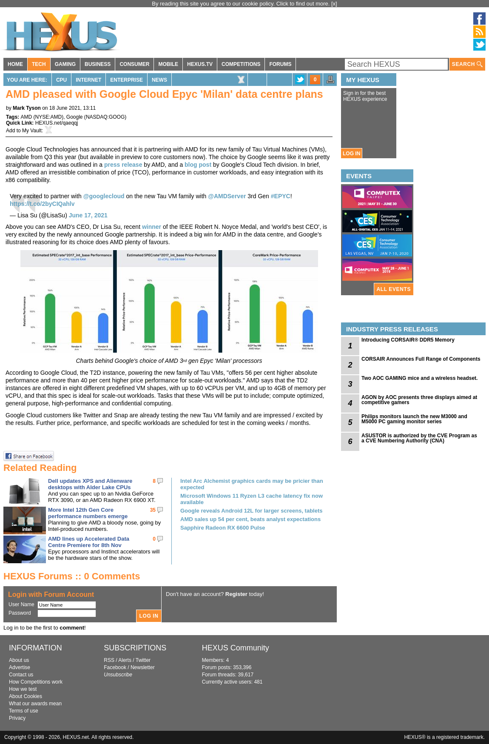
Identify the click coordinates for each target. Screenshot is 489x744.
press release (123, 164)
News (159, 80)
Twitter (143, 660)
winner (151, 226)
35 (153, 510)
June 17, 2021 (88, 215)
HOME (15, 64)
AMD (26, 117)
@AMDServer (227, 196)
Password (20, 613)
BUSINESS (98, 64)
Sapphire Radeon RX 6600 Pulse (222, 528)
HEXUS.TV (200, 64)
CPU (61, 80)
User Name (21, 604)
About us (19, 660)
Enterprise (126, 80)
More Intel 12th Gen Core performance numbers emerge (88, 513)
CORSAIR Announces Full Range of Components (420, 359)
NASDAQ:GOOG (105, 117)
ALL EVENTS (394, 289)
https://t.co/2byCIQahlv (42, 203)
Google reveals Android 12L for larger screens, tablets (251, 510)
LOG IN (351, 154)
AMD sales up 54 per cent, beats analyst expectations (250, 519)
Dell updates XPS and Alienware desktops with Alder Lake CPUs (90, 484)
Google (74, 117)
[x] (334, 3)
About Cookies (25, 696)
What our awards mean (35, 704)
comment (72, 627)
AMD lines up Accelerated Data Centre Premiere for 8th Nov (88, 542)
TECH (39, 64)
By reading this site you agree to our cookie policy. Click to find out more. (241, 3)
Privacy (17, 718)
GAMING (65, 64)
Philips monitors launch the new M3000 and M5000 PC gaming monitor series (414, 419)
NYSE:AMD (48, 117)
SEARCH (467, 64)
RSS (109, 660)
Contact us (21, 675)
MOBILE (168, 64)
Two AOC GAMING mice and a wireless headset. (419, 378)
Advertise (19, 667)
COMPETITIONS (241, 64)
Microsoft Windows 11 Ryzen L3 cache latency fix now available (251, 499)
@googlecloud (104, 196)
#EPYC (280, 196)
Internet (88, 80)
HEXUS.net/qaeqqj (56, 123)
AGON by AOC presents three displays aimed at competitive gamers (419, 400)
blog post (198, 164)
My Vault (32, 131)
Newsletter (143, 667)
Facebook (115, 667)
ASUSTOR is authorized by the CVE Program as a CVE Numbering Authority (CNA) (419, 438)
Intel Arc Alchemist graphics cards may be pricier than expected (251, 484)
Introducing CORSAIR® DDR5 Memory (408, 339)
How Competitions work (36, 682)
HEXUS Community (235, 648)
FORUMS (280, 64)
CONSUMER (134, 64)
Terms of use (23, 711)
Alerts (124, 660)
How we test (23, 689)
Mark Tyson (27, 108)
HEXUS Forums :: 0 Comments (71, 576)
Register (236, 594)
